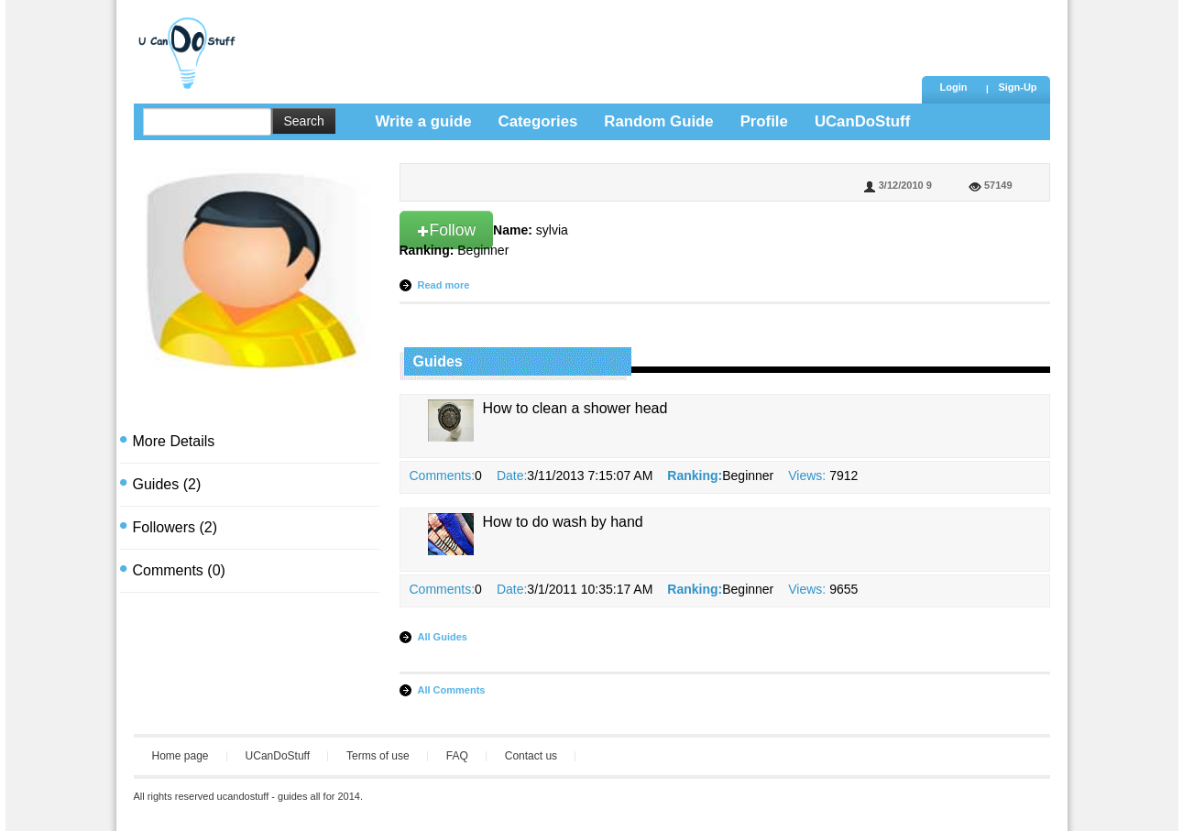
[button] (1018, 89)
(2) (167, 484)
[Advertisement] (581, 41)
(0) (179, 570)
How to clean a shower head (575, 408)
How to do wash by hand (563, 522)
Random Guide (658, 121)
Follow (446, 230)
